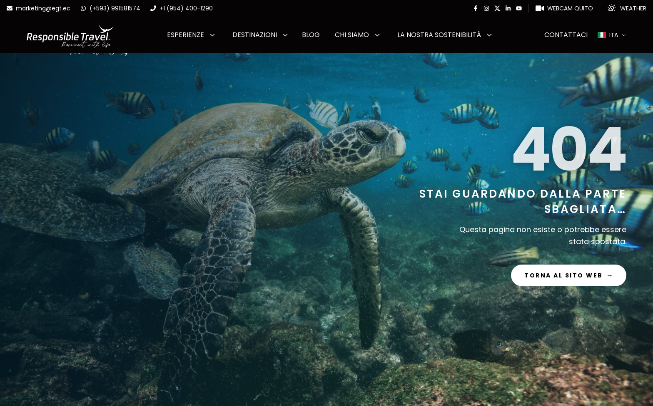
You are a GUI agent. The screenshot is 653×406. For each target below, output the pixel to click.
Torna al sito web (568, 275)
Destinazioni (254, 35)
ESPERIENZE (185, 35)
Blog (311, 35)
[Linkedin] (508, 8)
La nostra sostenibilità (439, 35)
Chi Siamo (352, 35)
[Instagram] (486, 8)
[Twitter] (497, 8)
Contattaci (566, 35)
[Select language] (612, 35)
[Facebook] (476, 8)
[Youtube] (519, 8)
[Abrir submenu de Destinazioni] (285, 35)
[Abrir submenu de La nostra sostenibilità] (489, 35)
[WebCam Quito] (564, 8)
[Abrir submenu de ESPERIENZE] (212, 35)
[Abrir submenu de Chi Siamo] (377, 35)
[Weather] (626, 8)
